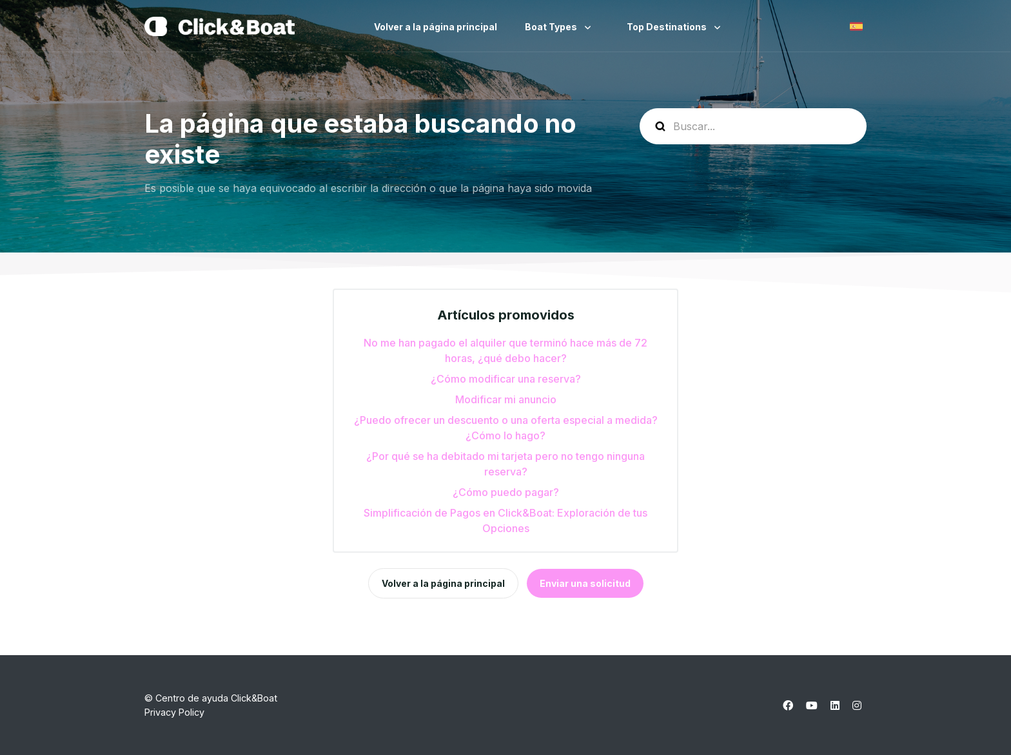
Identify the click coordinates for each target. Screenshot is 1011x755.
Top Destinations (668, 26)
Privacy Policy (174, 712)
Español (856, 26)
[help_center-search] (753, 126)
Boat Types (552, 26)
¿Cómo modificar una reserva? (506, 378)
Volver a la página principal (435, 26)
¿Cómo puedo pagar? (506, 492)
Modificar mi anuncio (505, 399)
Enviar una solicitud (585, 583)
